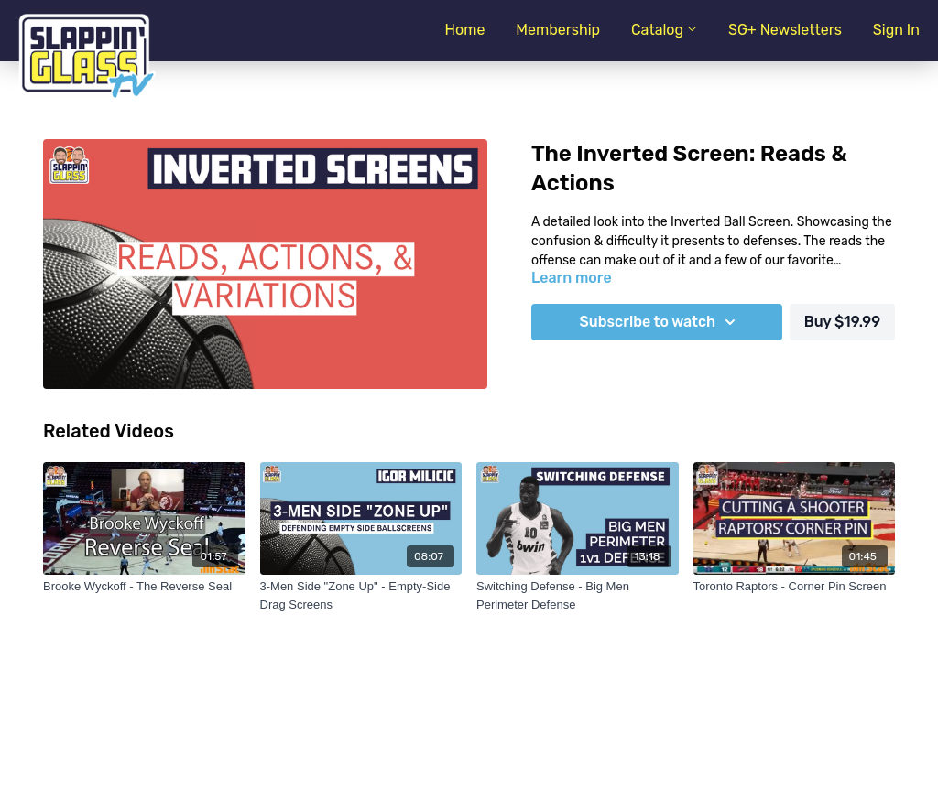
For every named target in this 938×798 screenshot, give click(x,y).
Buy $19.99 (842, 321)
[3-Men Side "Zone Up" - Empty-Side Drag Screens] (361, 595)
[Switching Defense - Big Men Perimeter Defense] (577, 595)
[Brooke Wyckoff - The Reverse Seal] (144, 586)
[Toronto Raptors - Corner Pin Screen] (794, 586)
